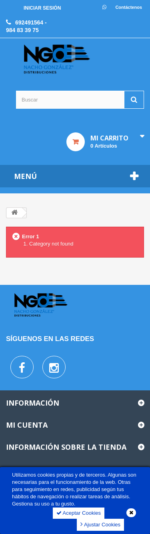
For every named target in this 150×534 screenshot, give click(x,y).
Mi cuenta (27, 425)
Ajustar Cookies (100, 524)
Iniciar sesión (42, 8)
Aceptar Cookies (78, 513)
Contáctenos (128, 7)
